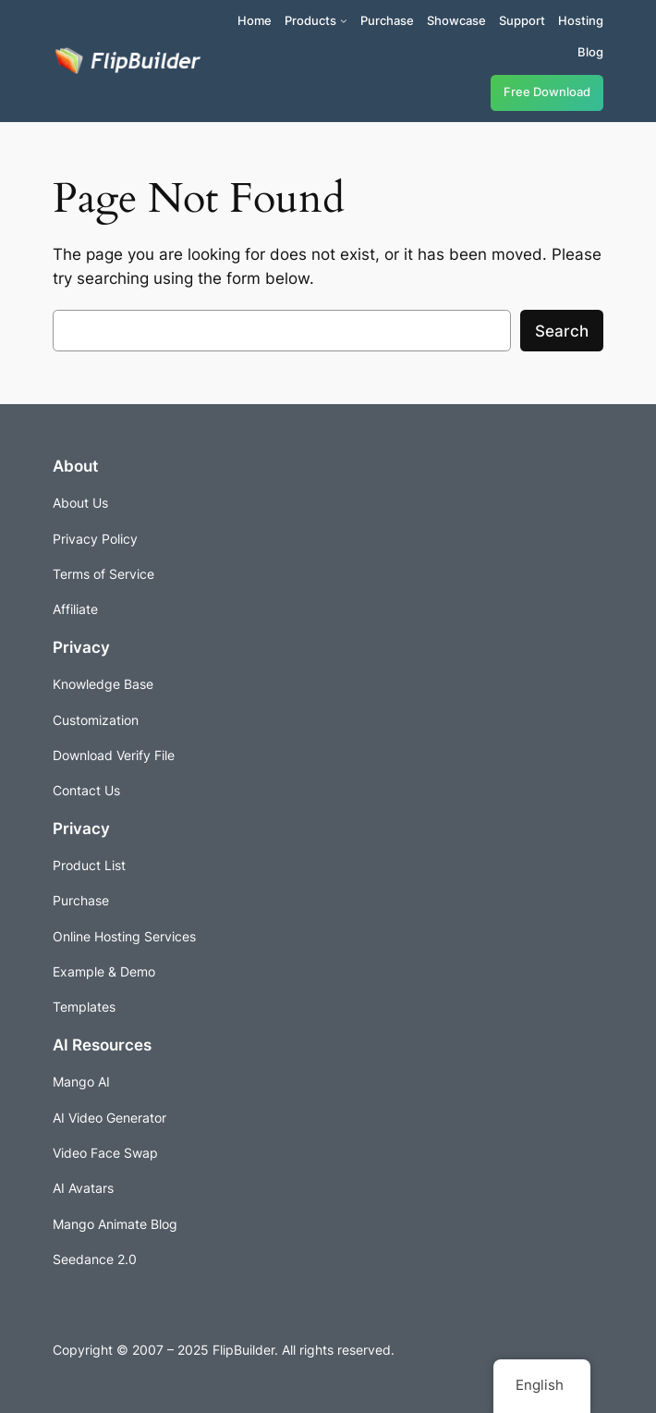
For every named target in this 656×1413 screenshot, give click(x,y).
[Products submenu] (343, 20)
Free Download (547, 92)
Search (562, 331)
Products (310, 20)
